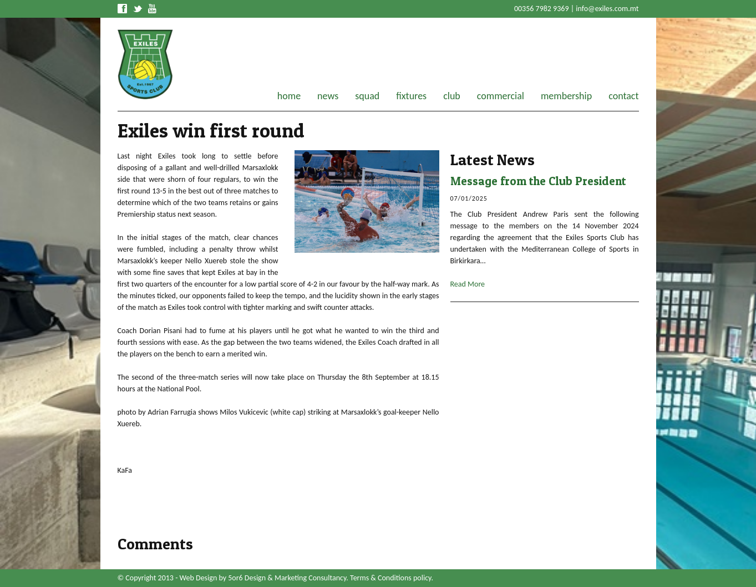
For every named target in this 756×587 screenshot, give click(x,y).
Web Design (198, 578)
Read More (467, 284)
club (451, 96)
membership (566, 96)
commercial (500, 96)
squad (367, 96)
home (289, 96)
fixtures (411, 96)
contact (623, 96)
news (327, 96)
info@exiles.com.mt (607, 8)
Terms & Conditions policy (390, 578)
